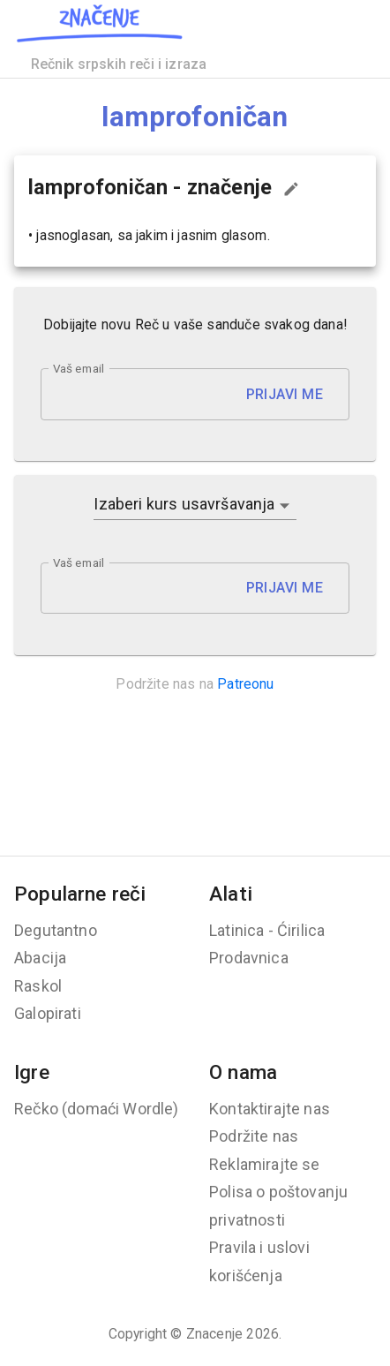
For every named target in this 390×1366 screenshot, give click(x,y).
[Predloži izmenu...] (291, 189)
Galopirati (47, 1013)
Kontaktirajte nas (269, 1108)
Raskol (38, 986)
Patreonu (245, 683)
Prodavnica (249, 957)
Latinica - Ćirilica (267, 930)
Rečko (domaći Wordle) (96, 1108)
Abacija (40, 957)
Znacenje (214, 1333)
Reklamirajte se (264, 1164)
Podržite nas (253, 1136)
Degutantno (55, 930)
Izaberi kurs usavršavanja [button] (184, 503)
